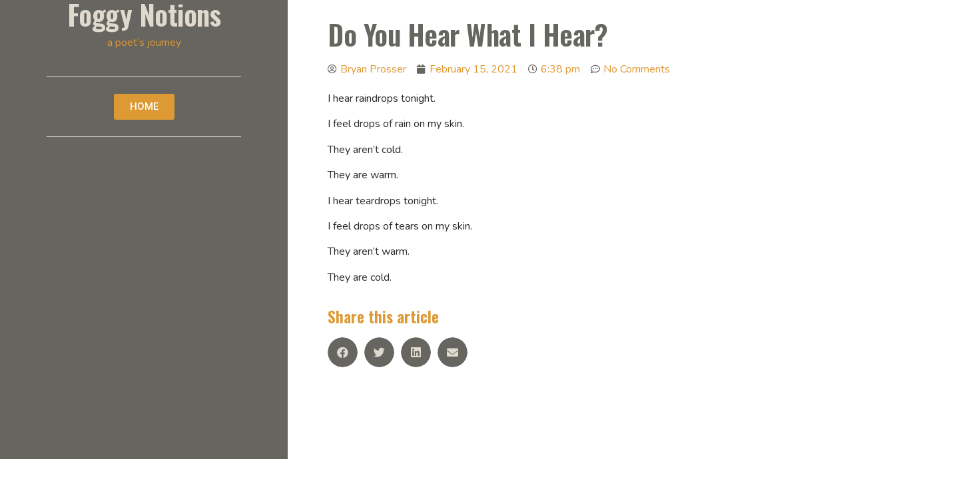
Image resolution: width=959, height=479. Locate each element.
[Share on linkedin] (416, 352)
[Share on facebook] (343, 352)
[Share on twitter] (379, 352)
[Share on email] (453, 352)
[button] (144, 107)
